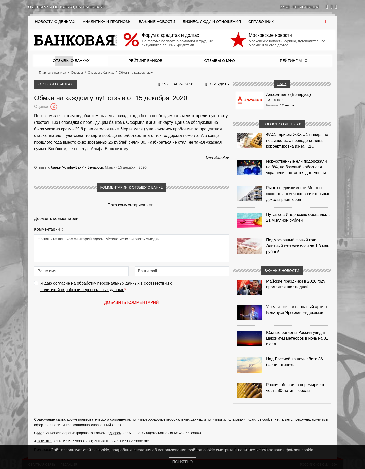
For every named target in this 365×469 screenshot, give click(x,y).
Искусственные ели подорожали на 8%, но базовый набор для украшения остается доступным (296, 167)
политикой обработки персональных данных (82, 290)
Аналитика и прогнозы (107, 22)
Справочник (261, 22)
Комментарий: (48, 229)
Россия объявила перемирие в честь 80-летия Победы (295, 388)
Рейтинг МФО (293, 60)
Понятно (182, 462)
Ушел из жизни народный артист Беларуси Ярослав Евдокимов (296, 310)
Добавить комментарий (131, 302)
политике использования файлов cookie (275, 450)
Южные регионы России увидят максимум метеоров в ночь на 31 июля (297, 338)
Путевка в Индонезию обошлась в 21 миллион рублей (298, 217)
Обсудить (219, 84)
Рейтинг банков (145, 60)
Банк (281, 84)
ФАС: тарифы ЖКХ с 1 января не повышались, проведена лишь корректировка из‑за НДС (297, 140)
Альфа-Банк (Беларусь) (288, 94)
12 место (287, 105)
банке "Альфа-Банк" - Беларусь (77, 167)
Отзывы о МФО (219, 60)
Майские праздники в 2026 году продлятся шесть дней (295, 284)
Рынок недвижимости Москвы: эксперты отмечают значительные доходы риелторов (298, 194)
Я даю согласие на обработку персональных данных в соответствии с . (106, 287)
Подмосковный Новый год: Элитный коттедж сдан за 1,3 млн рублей (298, 246)
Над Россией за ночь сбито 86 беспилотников (294, 362)
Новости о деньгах (282, 124)
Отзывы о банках (71, 60)
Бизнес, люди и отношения (212, 22)
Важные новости (157, 22)
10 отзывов (274, 100)
